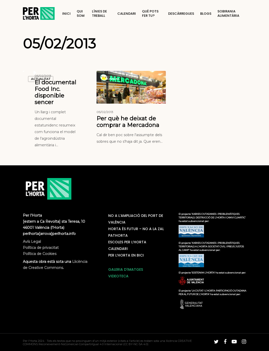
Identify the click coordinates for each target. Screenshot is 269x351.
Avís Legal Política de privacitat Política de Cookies (41, 247)
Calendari (118, 248)
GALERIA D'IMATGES (125, 269)
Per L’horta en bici (126, 255)
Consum (112, 79)
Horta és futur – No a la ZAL (136, 228)
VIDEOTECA (118, 276)
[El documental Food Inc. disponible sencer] (57, 110)
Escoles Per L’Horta (127, 242)
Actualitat (40, 79)
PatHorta (118, 235)
